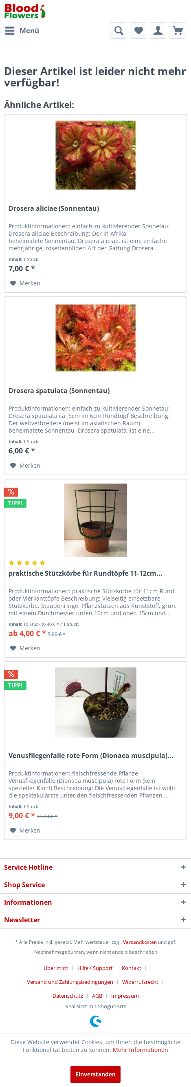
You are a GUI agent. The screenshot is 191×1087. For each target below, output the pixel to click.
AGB (97, 995)
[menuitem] (21, 30)
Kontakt (131, 968)
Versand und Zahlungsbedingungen (70, 981)
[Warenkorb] (178, 30)
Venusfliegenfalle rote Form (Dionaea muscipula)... (91, 755)
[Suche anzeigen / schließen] (118, 30)
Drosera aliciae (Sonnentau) (54, 208)
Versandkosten (140, 942)
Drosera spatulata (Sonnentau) (59, 391)
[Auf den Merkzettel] (25, 283)
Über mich (56, 968)
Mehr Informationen (140, 1050)
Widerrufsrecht (140, 981)
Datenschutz (68, 995)
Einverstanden (95, 1074)
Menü (22, 29)
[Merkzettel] (138, 30)
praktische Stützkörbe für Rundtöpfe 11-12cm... (85, 573)
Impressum (125, 995)
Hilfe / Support (95, 968)
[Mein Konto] (158, 30)
